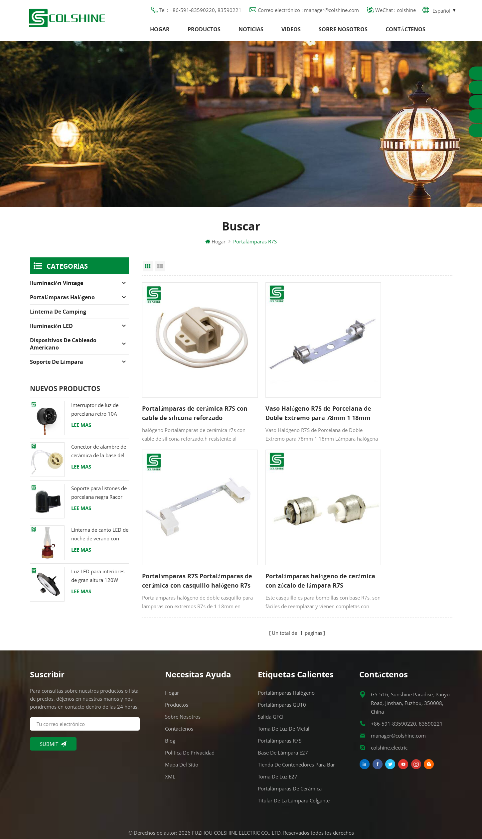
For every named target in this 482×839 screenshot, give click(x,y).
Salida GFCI (270, 689)
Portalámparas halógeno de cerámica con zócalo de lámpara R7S (189, 551)
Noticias (251, 31)
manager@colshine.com (398, 708)
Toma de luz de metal (283, 701)
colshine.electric (389, 720)
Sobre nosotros (343, 31)
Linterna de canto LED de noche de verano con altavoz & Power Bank (99, 539)
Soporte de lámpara (56, 366)
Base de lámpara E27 (283, 725)
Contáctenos (405, 31)
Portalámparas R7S (279, 713)
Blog (170, 713)
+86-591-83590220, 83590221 (407, 696)
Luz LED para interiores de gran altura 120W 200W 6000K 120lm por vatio (99, 581)
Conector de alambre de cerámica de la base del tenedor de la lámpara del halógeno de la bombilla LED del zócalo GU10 (98, 456)
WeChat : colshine (395, 11)
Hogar (160, 31)
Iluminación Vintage (56, 287)
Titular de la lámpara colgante (294, 773)
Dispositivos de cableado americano (63, 348)
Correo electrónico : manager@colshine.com (308, 11)
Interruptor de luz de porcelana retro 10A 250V (94, 414)
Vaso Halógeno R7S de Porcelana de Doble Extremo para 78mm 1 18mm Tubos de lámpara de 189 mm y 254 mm (296, 401)
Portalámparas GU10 (282, 677)
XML (170, 749)
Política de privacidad (190, 725)
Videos (291, 31)
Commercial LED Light (294, 825)
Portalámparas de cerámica (290, 761)
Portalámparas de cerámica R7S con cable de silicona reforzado (188, 400)
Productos (204, 31)
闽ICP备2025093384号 (241, 814)
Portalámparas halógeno (62, 302)
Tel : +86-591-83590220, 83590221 (200, 11)
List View (160, 271)
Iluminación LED (51, 330)
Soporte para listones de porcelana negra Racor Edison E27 (99, 497)
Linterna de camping (58, 316)
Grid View (148, 271)
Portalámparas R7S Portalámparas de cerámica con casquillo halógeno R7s (400, 401)
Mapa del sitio (181, 737)
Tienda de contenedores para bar (296, 737)
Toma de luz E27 (277, 749)
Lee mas (81, 429)
